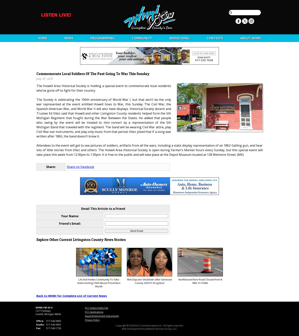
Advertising (179, 38)
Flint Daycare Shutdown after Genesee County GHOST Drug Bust (149, 266)
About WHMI (250, 38)
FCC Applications (94, 312)
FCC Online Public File (96, 308)
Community (142, 38)
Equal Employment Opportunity (102, 316)
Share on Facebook (80, 167)
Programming (103, 38)
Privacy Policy (92, 320)
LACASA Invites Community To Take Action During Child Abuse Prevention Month (98, 268)
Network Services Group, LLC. (161, 328)
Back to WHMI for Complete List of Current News (71, 296)
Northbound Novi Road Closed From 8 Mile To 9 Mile (200, 266)
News (69, 38)
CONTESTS (215, 38)
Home (42, 38)
